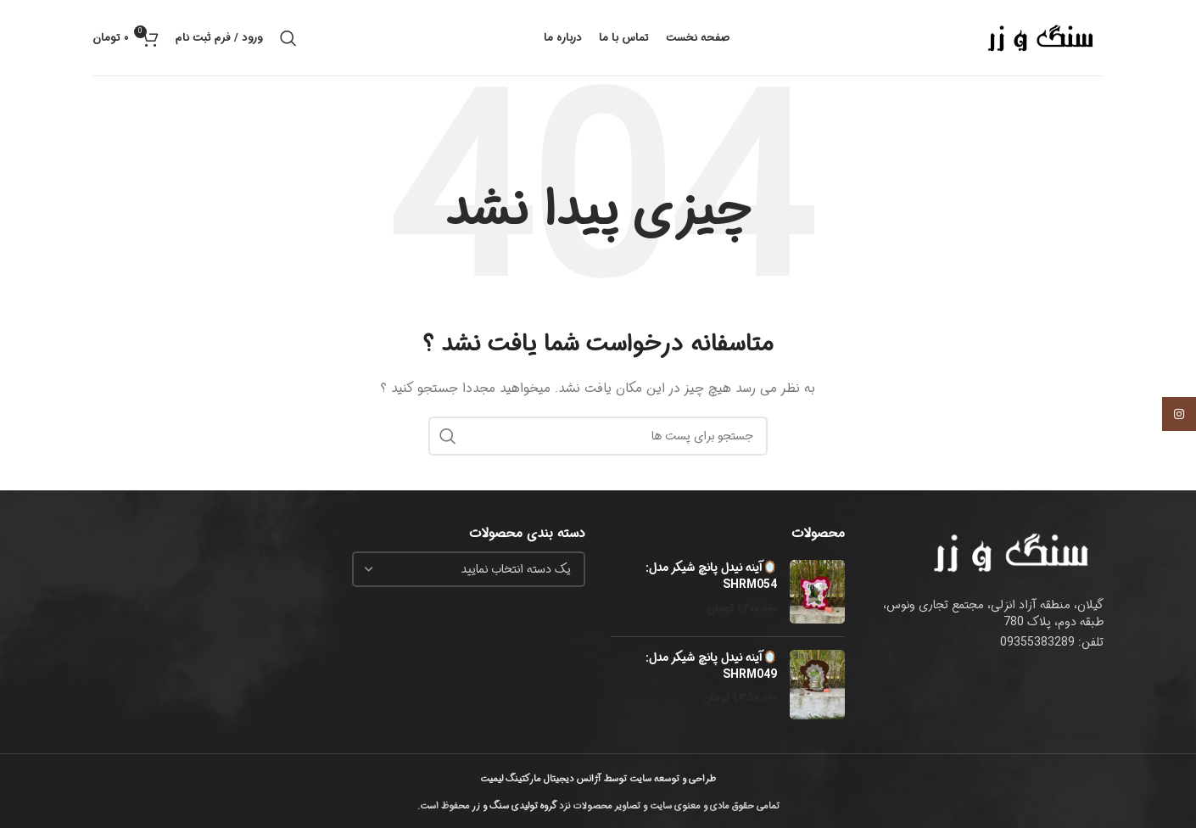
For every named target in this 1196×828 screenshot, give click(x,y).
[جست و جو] (288, 38)
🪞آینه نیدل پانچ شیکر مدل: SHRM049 (711, 666)
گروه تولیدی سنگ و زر (514, 806)
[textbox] (516, 569)
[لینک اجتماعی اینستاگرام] (1179, 414)
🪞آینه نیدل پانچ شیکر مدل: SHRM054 (711, 576)
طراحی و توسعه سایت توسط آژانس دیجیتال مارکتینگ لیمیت (598, 778)
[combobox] (469, 569)
